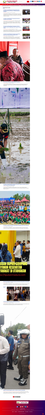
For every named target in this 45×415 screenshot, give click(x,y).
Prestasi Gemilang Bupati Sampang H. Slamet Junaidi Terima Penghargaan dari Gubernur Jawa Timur (12, 27)
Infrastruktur (4, 20)
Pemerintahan (5, 186)
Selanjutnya (18, 396)
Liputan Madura (8, 20)
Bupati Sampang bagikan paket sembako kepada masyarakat (14, 390)
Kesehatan (15, 4)
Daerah (8, 4)
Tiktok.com (25, 409)
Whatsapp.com (21, 409)
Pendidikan (22, 4)
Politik (25, 4)
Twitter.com (28, 409)
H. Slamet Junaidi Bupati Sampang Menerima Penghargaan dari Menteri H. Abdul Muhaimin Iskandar (11, 11)
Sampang (11, 20)
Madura (10, 391)
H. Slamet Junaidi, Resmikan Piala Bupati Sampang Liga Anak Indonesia (16, 225)
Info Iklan (31, 411)
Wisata (31, 4)
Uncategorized (18, 391)
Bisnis (5, 4)
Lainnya (34, 4)
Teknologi (28, 4)
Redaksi (16, 411)
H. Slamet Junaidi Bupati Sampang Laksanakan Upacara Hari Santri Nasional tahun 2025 (11, 34)
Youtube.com (32, 409)
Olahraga (4, 226)
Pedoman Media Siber (21, 411)
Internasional (11, 4)
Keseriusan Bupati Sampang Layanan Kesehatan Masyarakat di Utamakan (16, 281)
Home (3, 4)
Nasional (18, 4)
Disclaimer (26, 411)
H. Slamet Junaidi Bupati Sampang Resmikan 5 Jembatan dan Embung (11, 19)
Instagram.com (17, 409)
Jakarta (4, 12)
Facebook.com (13, 409)
